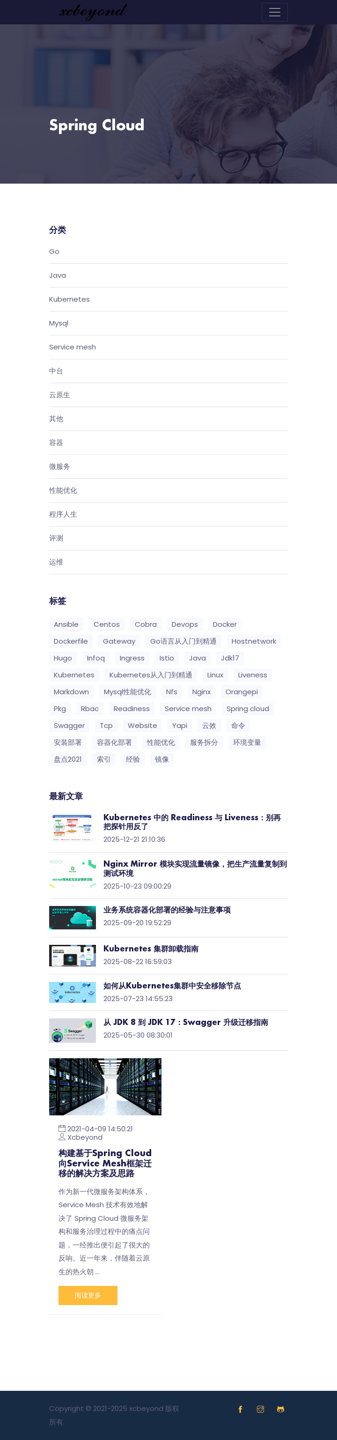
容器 (56, 442)
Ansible (66, 624)
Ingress (132, 658)
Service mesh (72, 347)
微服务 (59, 466)
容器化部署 (114, 742)
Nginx (201, 692)
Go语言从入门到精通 (183, 641)
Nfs (171, 692)
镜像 (162, 759)
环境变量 (247, 742)
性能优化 (63, 490)
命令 (238, 725)
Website (142, 725)
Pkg (60, 708)
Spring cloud (248, 708)
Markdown (71, 692)
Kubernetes (69, 299)
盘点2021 (68, 759)
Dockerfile (71, 641)
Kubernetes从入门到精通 (151, 675)
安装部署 (68, 742)
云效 (209, 725)
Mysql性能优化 (127, 692)
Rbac (90, 708)
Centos (107, 624)
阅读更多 (88, 1295)
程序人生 (63, 514)
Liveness (252, 675)
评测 (56, 538)
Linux (215, 675)
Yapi (179, 725)
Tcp (106, 725)
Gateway (119, 641)
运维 (56, 562)
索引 (104, 759)
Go (54, 251)
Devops (185, 624)
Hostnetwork (254, 641)
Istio (167, 658)
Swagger (69, 725)
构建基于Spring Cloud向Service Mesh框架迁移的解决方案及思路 (105, 1164)
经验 (133, 759)
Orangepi (242, 692)
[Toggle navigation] (275, 12)
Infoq (96, 658)
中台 (56, 371)
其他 (56, 419)
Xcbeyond (85, 1137)
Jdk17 (230, 658)
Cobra (146, 624)
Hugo (63, 658)
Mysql (58, 323)
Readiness (132, 708)
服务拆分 (204, 742)
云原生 (59, 395)
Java (57, 275)
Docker (225, 624)
